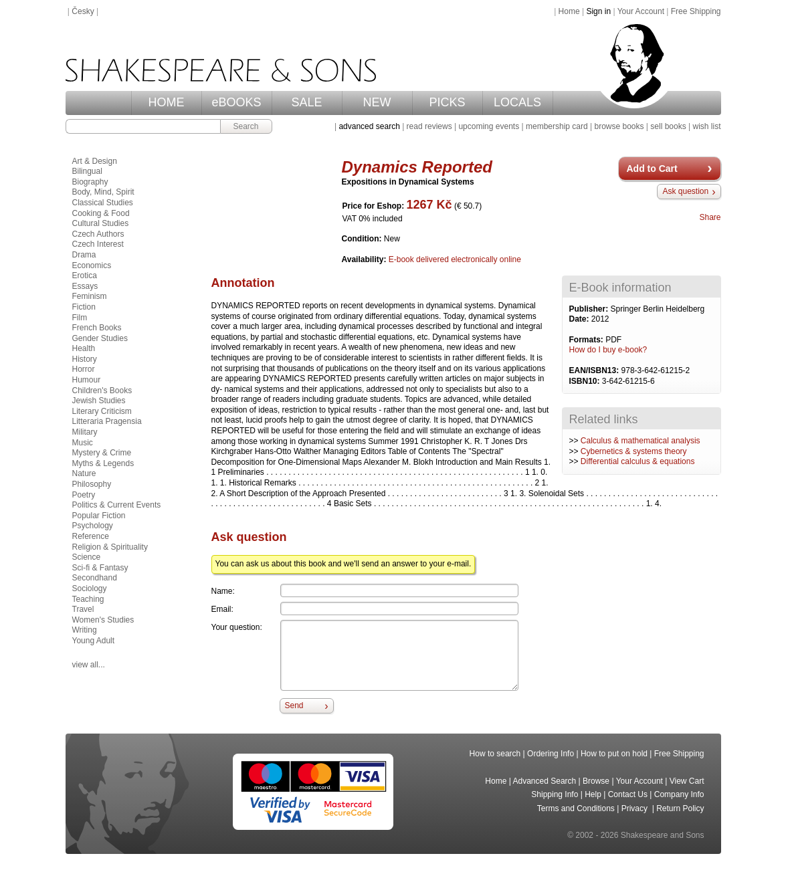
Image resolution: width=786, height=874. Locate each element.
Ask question (685, 191)
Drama (84, 254)
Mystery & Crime (102, 452)
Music (82, 442)
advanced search (368, 126)
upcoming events (488, 126)
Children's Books (102, 390)
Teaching (88, 599)
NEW (377, 102)
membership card (557, 126)
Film (80, 317)
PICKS (447, 102)
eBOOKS (236, 102)
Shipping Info (554, 794)
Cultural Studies (100, 223)
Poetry (84, 495)
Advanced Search (545, 781)
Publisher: (590, 309)
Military (85, 432)
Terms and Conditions (576, 808)
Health (84, 348)
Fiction (84, 307)
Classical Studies (102, 202)
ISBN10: (585, 381)
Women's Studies (103, 620)
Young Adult (93, 640)
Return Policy (680, 808)
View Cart (687, 781)
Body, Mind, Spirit (103, 192)
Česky (83, 11)
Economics (92, 265)
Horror (83, 369)
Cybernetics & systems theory (634, 451)
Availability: (365, 259)
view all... (88, 664)
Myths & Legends (103, 463)
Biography (90, 182)
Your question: (236, 627)
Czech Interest (98, 244)
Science (86, 557)
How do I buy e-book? (608, 349)
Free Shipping (696, 11)
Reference (90, 536)
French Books (97, 327)
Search (245, 126)
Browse (596, 781)
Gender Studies (100, 338)
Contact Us (628, 794)
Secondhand (94, 577)
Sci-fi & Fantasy (100, 567)
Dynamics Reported (417, 167)
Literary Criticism (102, 411)
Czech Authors (98, 234)
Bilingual (87, 171)
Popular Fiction (99, 515)
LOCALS (517, 102)
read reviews (429, 126)
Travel (83, 609)
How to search (495, 753)
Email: (222, 609)
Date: (580, 319)
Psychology (92, 525)
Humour (86, 380)
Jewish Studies (99, 400)
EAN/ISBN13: (595, 370)
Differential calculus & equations (638, 461)
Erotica (84, 275)
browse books (619, 126)
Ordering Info (550, 753)
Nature (84, 473)
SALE (306, 102)
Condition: (363, 238)
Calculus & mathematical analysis (640, 440)
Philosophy (92, 484)
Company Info (679, 794)
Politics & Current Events (116, 505)
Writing (84, 630)
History (84, 359)
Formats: (587, 339)
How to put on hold (614, 753)
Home (569, 11)
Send (294, 705)
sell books (668, 126)
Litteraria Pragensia (107, 421)
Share (709, 217)
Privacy (635, 808)
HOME (167, 102)
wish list (706, 126)
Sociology (89, 588)
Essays (85, 286)
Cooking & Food (101, 213)
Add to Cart (652, 168)
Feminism (89, 296)
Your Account (640, 11)
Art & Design (94, 161)
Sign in (598, 11)
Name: (223, 591)
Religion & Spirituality (110, 547)
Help (593, 794)
